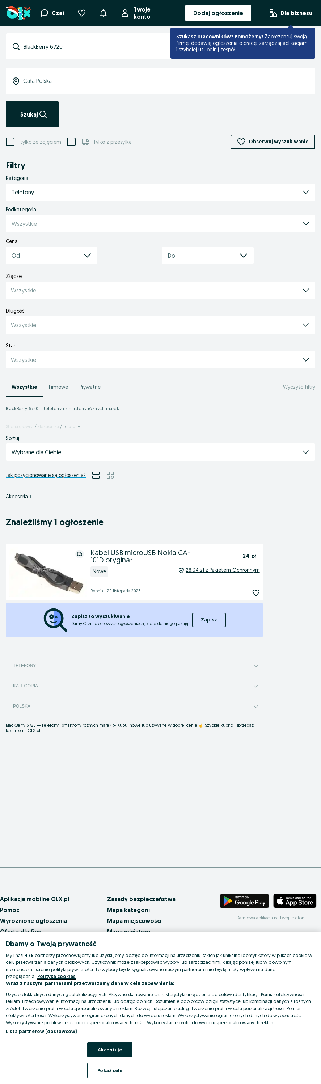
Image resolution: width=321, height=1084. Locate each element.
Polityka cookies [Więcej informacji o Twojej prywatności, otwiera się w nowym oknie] (56, 976)
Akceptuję (110, 1050)
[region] (160, 1008)
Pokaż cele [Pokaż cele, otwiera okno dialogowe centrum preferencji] (109, 1070)
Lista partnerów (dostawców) (41, 1031)
